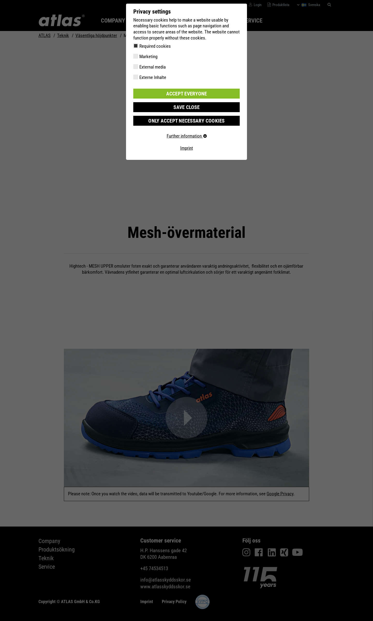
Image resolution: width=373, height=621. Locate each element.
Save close (186, 106)
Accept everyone (186, 93)
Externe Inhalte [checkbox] (152, 77)
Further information (186, 135)
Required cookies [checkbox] (155, 46)
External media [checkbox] (152, 67)
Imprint (186, 147)
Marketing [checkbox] (148, 56)
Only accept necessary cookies (186, 120)
